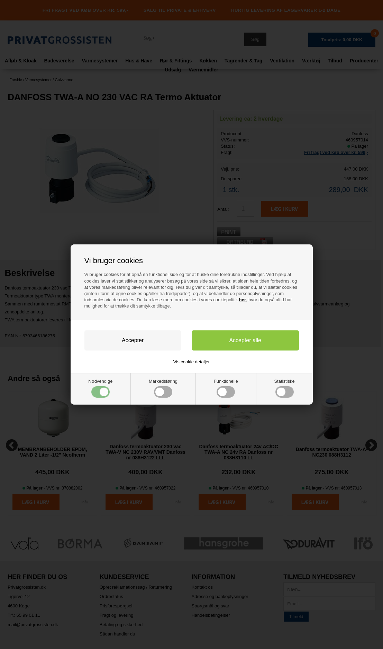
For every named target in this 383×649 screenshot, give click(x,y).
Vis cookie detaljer (191, 361)
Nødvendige (100, 388)
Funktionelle (226, 388)
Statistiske (284, 388)
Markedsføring (163, 388)
